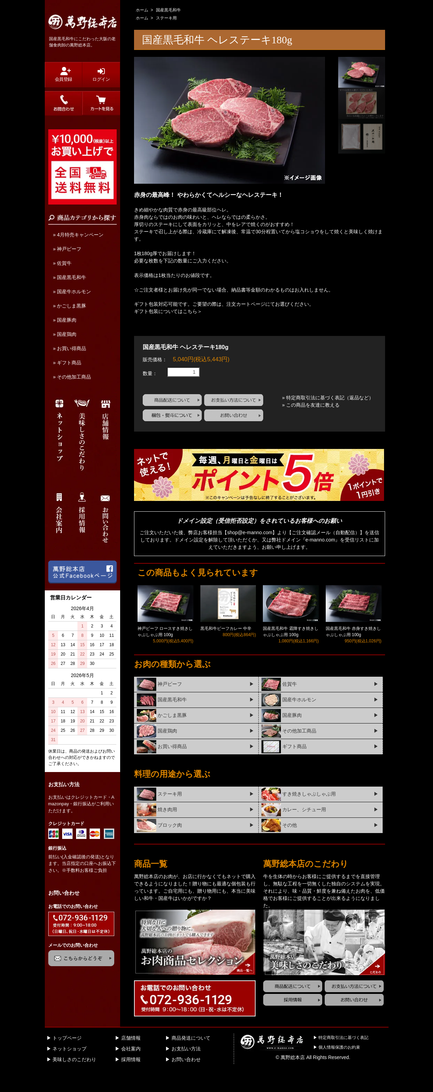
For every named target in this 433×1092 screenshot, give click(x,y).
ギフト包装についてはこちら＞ (168, 311)
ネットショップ (69, 1069)
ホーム (142, 10)
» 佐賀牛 (62, 263)
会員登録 (64, 74)
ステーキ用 (166, 18)
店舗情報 (131, 1058)
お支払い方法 (186, 1069)
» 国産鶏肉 (65, 334)
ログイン (101, 74)
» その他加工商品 (72, 377)
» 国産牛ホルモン (72, 291)
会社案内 (131, 1069)
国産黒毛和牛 (168, 10)
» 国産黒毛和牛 (69, 277)
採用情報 (131, 1080)
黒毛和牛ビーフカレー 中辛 (225, 649)
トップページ (67, 1058)
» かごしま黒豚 (69, 306)
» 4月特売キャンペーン (78, 234)
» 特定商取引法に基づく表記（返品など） (328, 418)
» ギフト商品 (67, 362)
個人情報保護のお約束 (339, 1068)
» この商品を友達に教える (311, 425)
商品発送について (191, 1058)
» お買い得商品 (69, 348)
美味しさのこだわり (74, 1080)
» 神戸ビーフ (67, 249)
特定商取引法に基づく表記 (343, 1058)
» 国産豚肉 (65, 320)
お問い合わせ (186, 1080)
